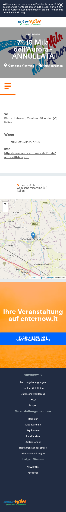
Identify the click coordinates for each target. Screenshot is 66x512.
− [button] (5, 209)
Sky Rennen (33, 430)
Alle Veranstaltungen (33, 453)
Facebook (33, 472)
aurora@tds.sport (16, 157)
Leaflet (33, 277)
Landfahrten (33, 436)
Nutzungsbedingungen (33, 382)
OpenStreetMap (47, 277)
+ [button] (5, 204)
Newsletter (33, 467)
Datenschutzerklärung (33, 393)
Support (33, 405)
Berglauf (33, 418)
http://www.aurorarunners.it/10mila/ (30, 153)
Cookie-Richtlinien (33, 388)
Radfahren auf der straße (33, 447)
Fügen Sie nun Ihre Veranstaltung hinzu (33, 339)
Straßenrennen (53, 65)
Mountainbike (33, 424)
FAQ (33, 399)
